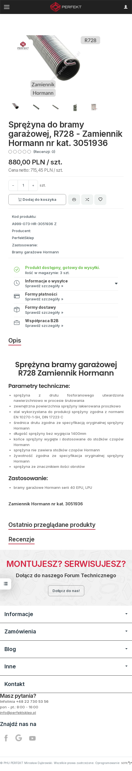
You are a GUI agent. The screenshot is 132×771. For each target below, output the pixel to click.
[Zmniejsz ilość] (33, 185)
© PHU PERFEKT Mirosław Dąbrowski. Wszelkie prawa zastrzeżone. (47, 763)
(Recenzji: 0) (44, 151)
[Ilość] (23, 185)
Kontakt (14, 684)
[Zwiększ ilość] (13, 185)
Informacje (66, 614)
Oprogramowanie (113, 763)
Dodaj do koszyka (37, 199)
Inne (66, 666)
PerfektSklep (23, 237)
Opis (14, 340)
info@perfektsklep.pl (18, 712)
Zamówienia (66, 631)
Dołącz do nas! (66, 590)
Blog (66, 649)
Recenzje (21, 539)
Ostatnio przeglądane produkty (51, 524)
